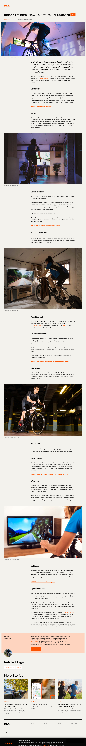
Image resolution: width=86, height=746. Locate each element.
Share (73, 14)
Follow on (36, 649)
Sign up (80, 6)
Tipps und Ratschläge (9, 667)
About (45, 725)
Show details (20, 743)
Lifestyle (40, 6)
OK (75, 734)
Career (45, 727)
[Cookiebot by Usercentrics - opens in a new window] (8, 743)
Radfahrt (19, 667)
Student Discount (34, 729)
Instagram (60, 727)
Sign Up (72, 725)
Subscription (33, 727)
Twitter (59, 729)
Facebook (59, 725)
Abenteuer (34, 6)
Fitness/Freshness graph (37, 325)
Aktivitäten (28, 6)
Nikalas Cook (29, 19)
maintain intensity (43, 78)
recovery (65, 325)
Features (32, 725)
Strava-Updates (54, 6)
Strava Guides (46, 6)
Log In (72, 727)
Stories (45, 729)
